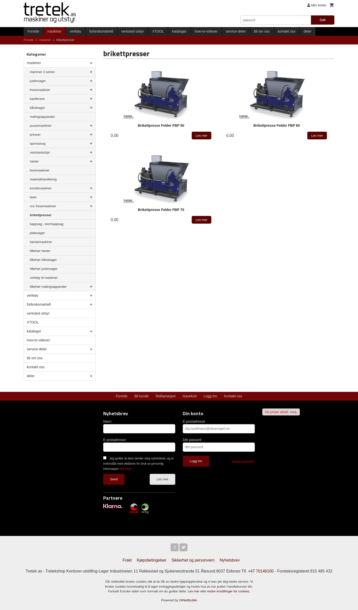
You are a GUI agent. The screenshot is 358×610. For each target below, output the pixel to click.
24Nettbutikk (188, 600)
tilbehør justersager (43, 269)
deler (308, 31)
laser (33, 197)
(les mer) (125, 469)
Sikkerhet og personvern (193, 560)
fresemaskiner (40, 90)
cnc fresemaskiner (43, 206)
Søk (322, 20)
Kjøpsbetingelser (151, 560)
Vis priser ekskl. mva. (281, 412)
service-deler (236, 31)
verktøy (75, 31)
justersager (38, 81)
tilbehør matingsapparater (48, 286)
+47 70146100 (261, 571)
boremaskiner (39, 170)
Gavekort (190, 396)
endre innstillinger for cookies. (228, 591)
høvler (34, 161)
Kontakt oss (233, 396)
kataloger (179, 31)
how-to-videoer (206, 31)
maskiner (54, 31)
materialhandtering (43, 179)
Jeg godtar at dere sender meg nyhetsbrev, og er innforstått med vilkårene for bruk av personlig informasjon (138, 464)
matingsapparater (42, 117)
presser (35, 134)
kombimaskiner (40, 188)
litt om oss (262, 31)
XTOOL (158, 31)
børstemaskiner (41, 242)
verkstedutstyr (40, 152)
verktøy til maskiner (44, 278)
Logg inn (210, 396)
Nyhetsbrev (230, 560)
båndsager (37, 108)
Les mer (162, 479)
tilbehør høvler (40, 251)
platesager (37, 233)
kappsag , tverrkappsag (46, 224)
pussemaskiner (40, 125)
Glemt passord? (243, 461)
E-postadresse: (115, 440)
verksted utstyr (132, 31)
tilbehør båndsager (43, 260)
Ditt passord (192, 440)
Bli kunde (141, 396)
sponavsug (37, 143)
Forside (33, 31)
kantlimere (37, 99)
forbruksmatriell (101, 31)
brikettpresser (40, 215)
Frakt (127, 560)
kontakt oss (287, 31)
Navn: (107, 421)
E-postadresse (194, 421)
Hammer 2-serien (42, 72)
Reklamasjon (166, 396)
